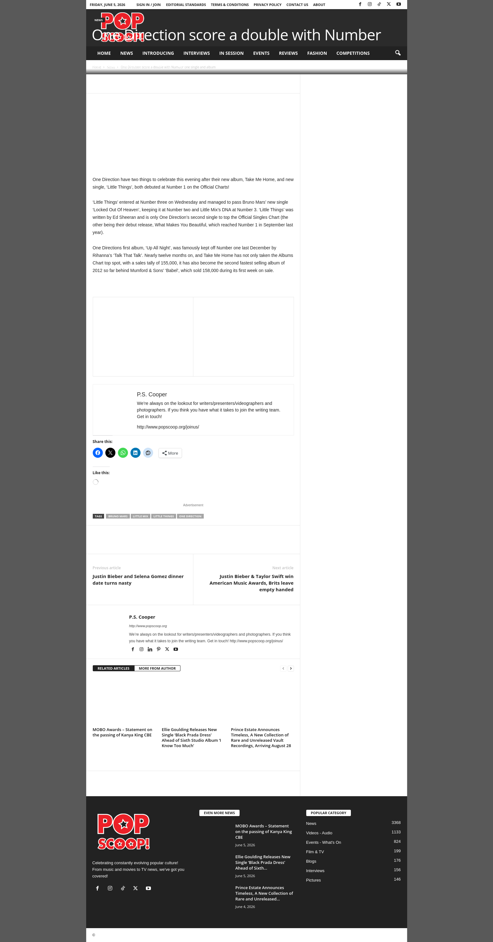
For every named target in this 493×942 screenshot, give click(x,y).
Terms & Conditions (230, 4)
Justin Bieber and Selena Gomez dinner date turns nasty (138, 579)
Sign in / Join (148, 4)
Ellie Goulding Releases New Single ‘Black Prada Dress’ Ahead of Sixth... (263, 862)
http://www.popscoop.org (148, 626)
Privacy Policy (268, 4)
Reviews (288, 53)
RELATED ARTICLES (114, 668)
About (319, 4)
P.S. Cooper (106, 66)
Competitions (353, 53)
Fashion (317, 53)
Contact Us (297, 4)
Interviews (196, 53)
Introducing (158, 53)
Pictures (313, 880)
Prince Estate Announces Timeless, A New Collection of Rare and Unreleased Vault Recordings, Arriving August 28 (261, 737)
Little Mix (140, 516)
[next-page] (291, 668)
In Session (231, 53)
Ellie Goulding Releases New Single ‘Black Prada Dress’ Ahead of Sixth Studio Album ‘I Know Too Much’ (191, 737)
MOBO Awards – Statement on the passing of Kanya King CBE (122, 732)
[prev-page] (283, 668)
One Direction (190, 516)
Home (104, 53)
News (126, 53)
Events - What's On (323, 842)
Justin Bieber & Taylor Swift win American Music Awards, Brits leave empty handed (252, 583)
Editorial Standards (186, 4)
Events (261, 53)
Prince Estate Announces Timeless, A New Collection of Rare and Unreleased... (264, 893)
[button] (398, 53)
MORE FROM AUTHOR (157, 668)
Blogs (311, 861)
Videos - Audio (319, 833)
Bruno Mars (117, 516)
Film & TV (315, 851)
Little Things (163, 516)
